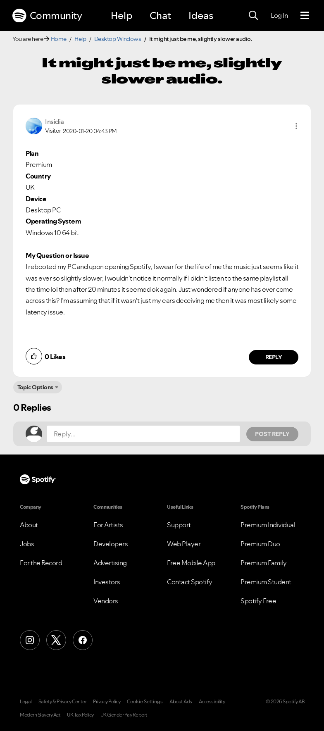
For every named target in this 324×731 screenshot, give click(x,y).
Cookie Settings (145, 701)
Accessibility (212, 701)
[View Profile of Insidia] (54, 121)
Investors (106, 581)
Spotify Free (258, 600)
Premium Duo (260, 543)
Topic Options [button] (35, 387)
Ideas (200, 15)
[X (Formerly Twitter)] (56, 640)
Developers (110, 543)
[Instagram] (30, 640)
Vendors (105, 600)
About (29, 524)
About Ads (180, 701)
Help (121, 15)
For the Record (41, 562)
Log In (279, 15)
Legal (26, 701)
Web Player (183, 543)
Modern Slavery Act (40, 715)
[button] (296, 126)
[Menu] (305, 15)
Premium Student (266, 581)
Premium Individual (268, 524)
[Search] (253, 15)
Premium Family (263, 562)
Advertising (110, 562)
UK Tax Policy (80, 715)
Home (59, 39)
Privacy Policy (106, 701)
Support (179, 524)
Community (47, 16)
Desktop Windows (117, 39)
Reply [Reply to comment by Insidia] (273, 357)
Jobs (27, 543)
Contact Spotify (189, 581)
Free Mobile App (191, 562)
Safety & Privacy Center (62, 701)
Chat (160, 15)
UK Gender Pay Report (124, 715)
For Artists (108, 524)
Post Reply (272, 434)
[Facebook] (83, 640)
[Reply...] (143, 434)
